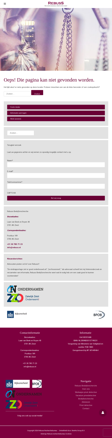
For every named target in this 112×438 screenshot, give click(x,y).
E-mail (10, 171)
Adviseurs (86, 402)
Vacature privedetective (86, 395)
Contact (86, 408)
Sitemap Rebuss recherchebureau (53, 434)
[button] (102, 412)
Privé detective (86, 405)
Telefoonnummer (14, 182)
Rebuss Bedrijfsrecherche (86, 386)
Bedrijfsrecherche (86, 399)
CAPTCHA (11, 193)
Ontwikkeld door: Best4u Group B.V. (72, 430)
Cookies (68, 434)
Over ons (86, 389)
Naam (10, 160)
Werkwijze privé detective (86, 392)
